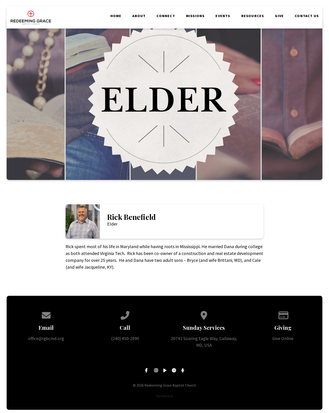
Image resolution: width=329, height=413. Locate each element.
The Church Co (164, 396)
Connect (166, 16)
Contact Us (307, 16)
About (139, 16)
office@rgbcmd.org (46, 338)
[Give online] (283, 314)
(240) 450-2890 (125, 338)
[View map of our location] (204, 314)
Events (222, 16)
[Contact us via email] (46, 314)
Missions (195, 16)
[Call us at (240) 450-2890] (125, 314)
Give (279, 16)
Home (116, 16)
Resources (252, 16)
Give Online (283, 338)
